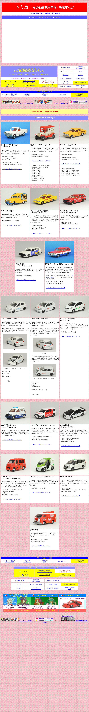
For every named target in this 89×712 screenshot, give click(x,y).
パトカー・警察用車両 (65, 78)
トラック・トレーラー (65, 71)
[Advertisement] (44, 41)
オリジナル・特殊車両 (29, 85)
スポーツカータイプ (10, 81)
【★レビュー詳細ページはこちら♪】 (12, 169)
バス (80, 71)
